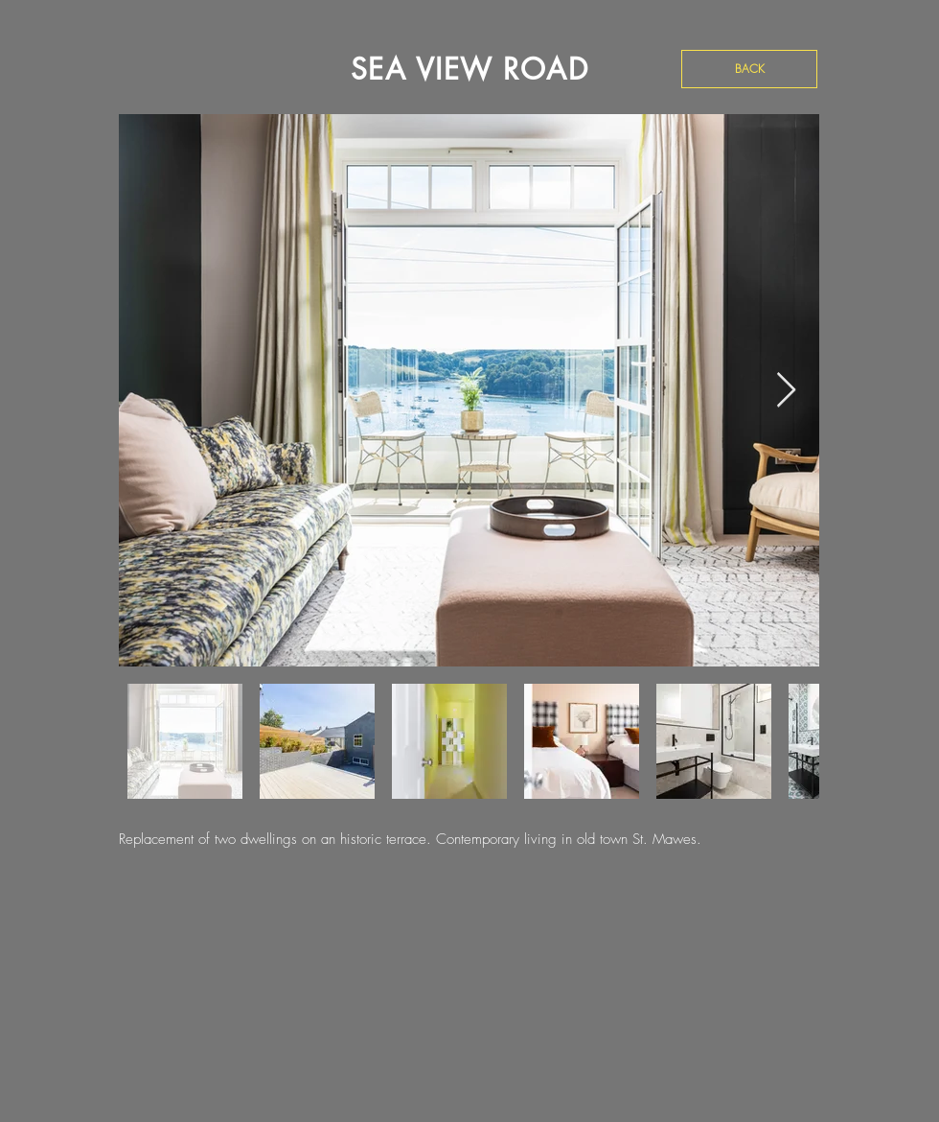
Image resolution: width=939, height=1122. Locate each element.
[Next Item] (786, 390)
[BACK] (749, 69)
